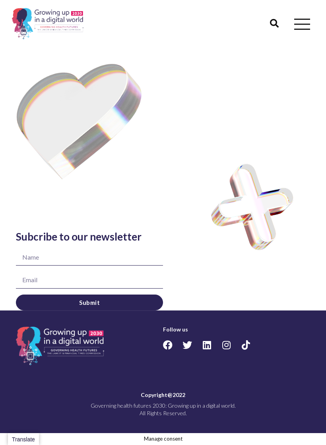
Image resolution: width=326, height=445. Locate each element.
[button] (274, 23)
